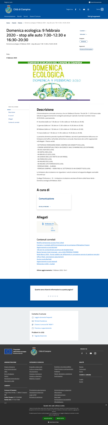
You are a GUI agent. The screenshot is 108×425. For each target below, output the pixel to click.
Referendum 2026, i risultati (46, 264)
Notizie (20, 23)
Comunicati (82, 369)
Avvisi (81, 372)
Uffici (5, 372)
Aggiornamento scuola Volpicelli (47, 261)
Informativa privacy (59, 395)
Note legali (57, 397)
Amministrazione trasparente (62, 390)
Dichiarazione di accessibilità (62, 400)
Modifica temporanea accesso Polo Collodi (50, 243)
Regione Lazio (8, 2)
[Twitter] (77, 9)
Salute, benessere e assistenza (63, 374)
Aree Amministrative (10, 369)
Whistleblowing (58, 402)
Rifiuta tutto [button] (60, 418)
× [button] (106, 405)
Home (8, 23)
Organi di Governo (9, 367)
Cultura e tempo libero (35, 369)
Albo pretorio (58, 392)
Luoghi (81, 379)
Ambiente (57, 371)
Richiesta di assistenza (35, 397)
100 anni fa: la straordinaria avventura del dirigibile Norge (55, 250)
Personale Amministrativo (11, 379)
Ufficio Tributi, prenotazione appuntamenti (50, 257)
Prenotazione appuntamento (37, 390)
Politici (6, 376)
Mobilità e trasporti (34, 379)
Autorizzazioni (58, 376)
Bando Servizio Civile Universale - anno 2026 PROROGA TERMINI (57, 252)
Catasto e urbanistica (35, 376)
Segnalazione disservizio (36, 392)
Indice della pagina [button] (13, 107)
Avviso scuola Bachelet (44, 259)
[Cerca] (102, 9)
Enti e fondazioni (9, 374)
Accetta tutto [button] (48, 418)
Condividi (83, 31)
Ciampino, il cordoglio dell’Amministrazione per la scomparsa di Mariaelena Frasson (63, 245)
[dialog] (54, 414)
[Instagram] (85, 9)
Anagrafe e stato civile (35, 367)
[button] (54, 422)
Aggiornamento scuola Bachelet (47, 247)
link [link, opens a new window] (58, 415)
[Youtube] (81, 9)
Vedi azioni (83, 34)
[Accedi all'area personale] (95, 2)
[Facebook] (73, 9)
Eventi (81, 382)
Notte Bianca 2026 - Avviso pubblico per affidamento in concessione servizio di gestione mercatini (68, 254)
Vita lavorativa (33, 372)
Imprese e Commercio (35, 374)
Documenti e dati (9, 381)
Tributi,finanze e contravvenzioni (63, 369)
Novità (14, 23)
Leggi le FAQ (32, 395)
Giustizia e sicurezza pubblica (62, 367)
